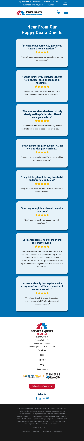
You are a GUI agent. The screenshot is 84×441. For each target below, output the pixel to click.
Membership (42, 369)
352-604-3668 (42, 334)
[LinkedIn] (44, 398)
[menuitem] (26, 431)
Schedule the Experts (42, 386)
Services (42, 350)
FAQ (42, 355)
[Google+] (47, 398)
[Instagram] (40, 398)
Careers (42, 360)
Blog (42, 364)
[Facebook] (36, 398)
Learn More (65, 3)
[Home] (29, 12)
